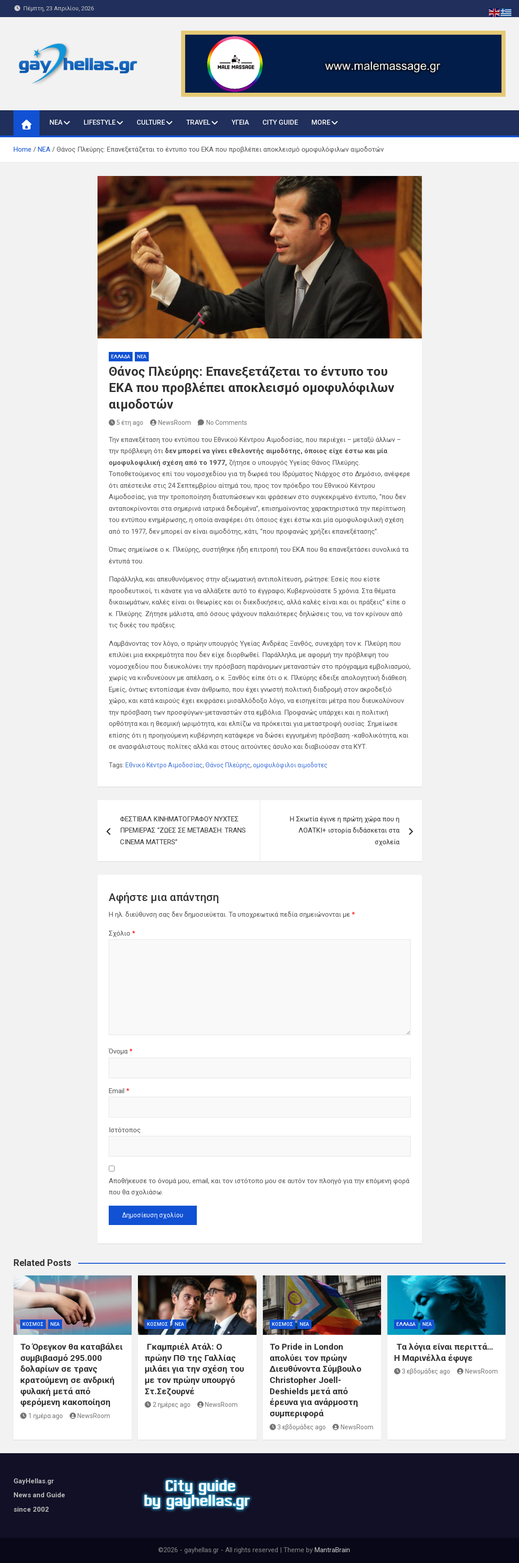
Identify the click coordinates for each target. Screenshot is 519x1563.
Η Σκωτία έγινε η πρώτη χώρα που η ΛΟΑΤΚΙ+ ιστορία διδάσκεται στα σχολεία (344, 830)
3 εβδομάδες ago (298, 1427)
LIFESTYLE (99, 122)
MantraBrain (332, 1550)
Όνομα (121, 1051)
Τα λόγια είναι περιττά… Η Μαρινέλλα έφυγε (443, 1352)
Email (119, 1091)
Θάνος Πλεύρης (227, 765)
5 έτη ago (126, 422)
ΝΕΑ (55, 122)
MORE (320, 122)
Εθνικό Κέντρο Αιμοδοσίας (164, 765)
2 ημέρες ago (168, 1404)
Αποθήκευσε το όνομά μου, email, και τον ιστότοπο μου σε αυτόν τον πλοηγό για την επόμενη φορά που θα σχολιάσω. (259, 1187)
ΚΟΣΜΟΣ (33, 1324)
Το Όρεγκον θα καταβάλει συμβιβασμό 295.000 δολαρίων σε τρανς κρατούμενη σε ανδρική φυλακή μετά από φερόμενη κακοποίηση (71, 1374)
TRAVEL (198, 122)
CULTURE (151, 122)
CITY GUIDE (280, 122)
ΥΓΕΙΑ (240, 122)
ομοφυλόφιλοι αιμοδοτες (290, 765)
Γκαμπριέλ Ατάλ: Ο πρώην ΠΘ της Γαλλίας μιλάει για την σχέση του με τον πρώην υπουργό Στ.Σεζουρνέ (194, 1369)
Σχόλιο (122, 933)
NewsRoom (170, 422)
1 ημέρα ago (41, 1415)
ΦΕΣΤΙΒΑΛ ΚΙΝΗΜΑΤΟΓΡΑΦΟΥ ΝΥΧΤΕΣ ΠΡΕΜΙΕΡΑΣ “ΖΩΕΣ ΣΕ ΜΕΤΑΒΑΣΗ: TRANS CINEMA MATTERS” (183, 830)
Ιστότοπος (125, 1130)
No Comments (226, 422)
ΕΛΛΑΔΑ (120, 357)
